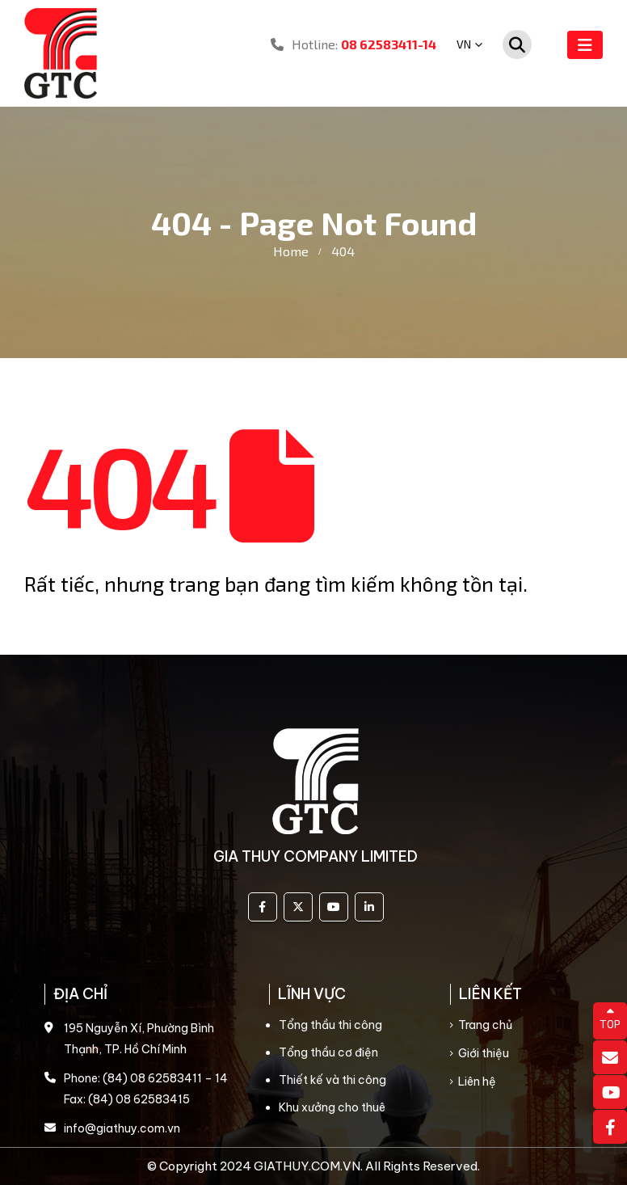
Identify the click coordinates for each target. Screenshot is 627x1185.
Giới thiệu (483, 1053)
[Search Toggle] (517, 44)
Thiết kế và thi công (332, 1080)
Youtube (333, 906)
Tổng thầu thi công (330, 1025)
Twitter (298, 906)
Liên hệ (477, 1081)
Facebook (262, 906)
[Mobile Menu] (585, 45)
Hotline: (353, 44)
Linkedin (369, 906)
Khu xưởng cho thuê (332, 1107)
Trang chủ (485, 1025)
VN (464, 44)
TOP (610, 1018)
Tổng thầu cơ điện (328, 1052)
